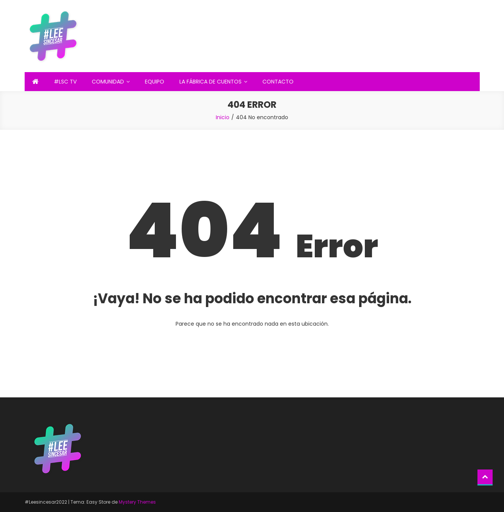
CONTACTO (278, 81)
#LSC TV (65, 81)
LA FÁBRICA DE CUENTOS (210, 81)
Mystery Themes (137, 502)
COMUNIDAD (108, 81)
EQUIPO (154, 81)
